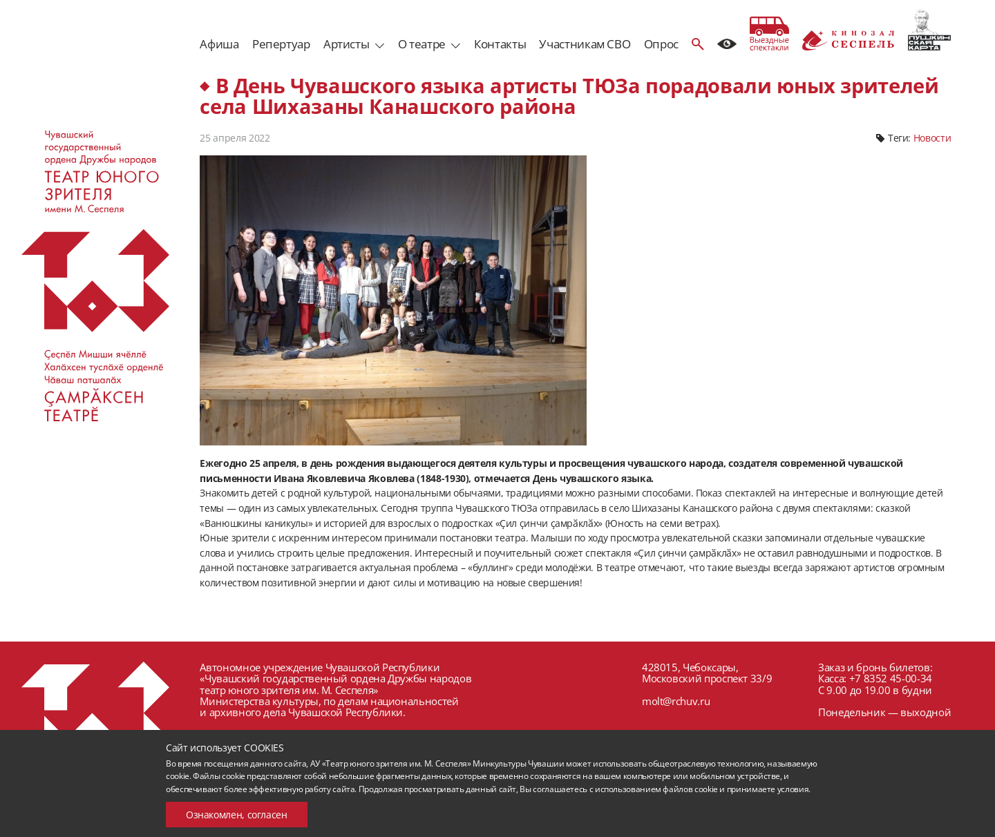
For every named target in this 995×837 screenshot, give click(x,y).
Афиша (219, 44)
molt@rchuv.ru (676, 701)
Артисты (346, 44)
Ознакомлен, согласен (236, 814)
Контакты (500, 44)
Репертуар (281, 44)
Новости (932, 137)
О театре (422, 44)
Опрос (661, 44)
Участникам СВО (584, 44)
